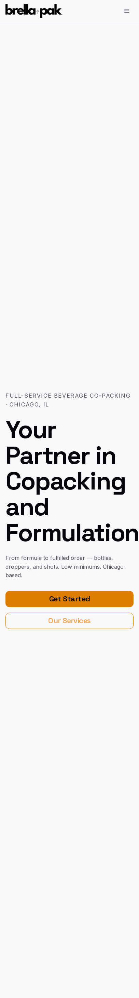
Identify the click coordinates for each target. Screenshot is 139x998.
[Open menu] (127, 11)
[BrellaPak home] (33, 11)
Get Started (69, 598)
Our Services (69, 620)
